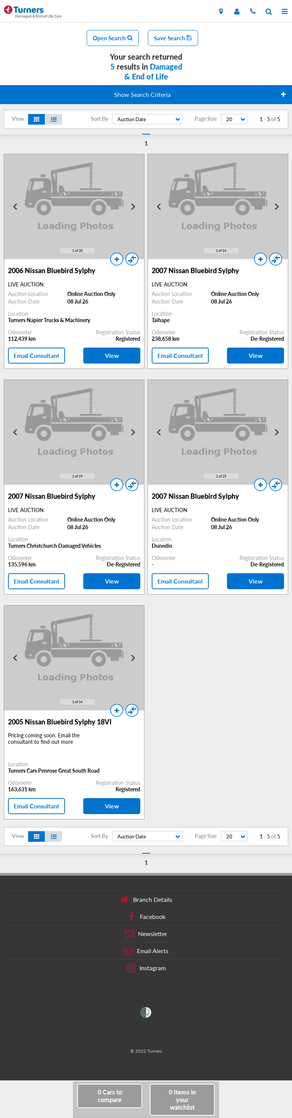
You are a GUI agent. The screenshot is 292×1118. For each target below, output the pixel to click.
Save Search (173, 38)
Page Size (206, 119)
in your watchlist (182, 1099)
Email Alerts (146, 950)
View (112, 355)
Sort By (99, 119)
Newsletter (146, 933)
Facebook (146, 916)
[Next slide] (132, 206)
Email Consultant (36, 355)
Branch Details (146, 899)
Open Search (113, 38)
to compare (110, 1095)
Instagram (146, 968)
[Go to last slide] (15, 206)
